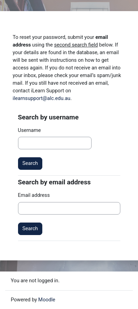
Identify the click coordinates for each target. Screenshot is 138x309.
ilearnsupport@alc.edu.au (41, 98)
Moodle (46, 300)
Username (29, 130)
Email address (34, 195)
